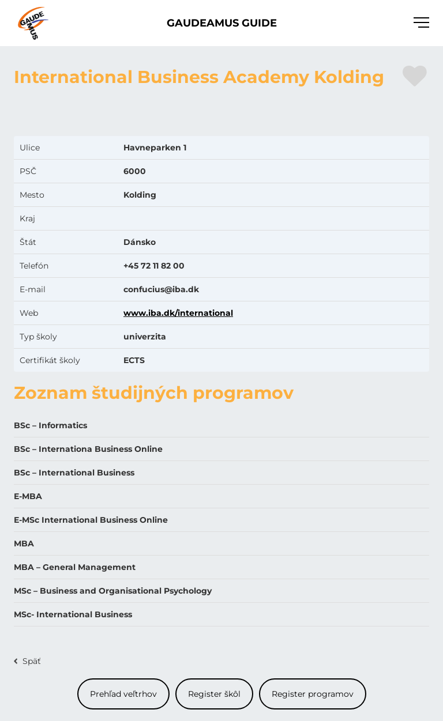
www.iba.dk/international (178, 313)
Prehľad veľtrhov (123, 694)
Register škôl (214, 694)
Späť (31, 661)
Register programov (313, 694)
